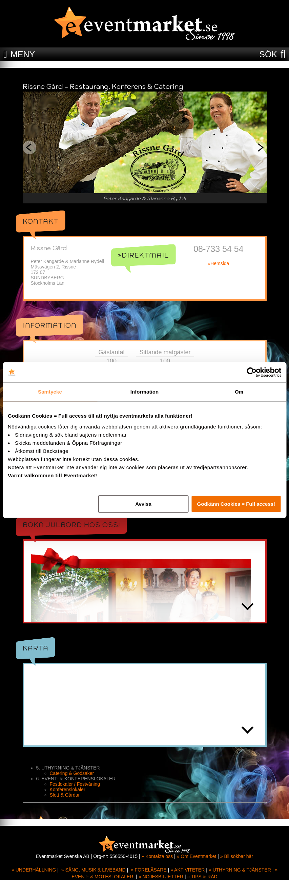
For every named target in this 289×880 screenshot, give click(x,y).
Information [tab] (144, 392)
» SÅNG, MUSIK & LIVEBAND (93, 870)
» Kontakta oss (157, 856)
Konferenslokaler (67, 789)
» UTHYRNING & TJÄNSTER (240, 870)
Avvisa (143, 504)
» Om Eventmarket (196, 856)
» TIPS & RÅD (202, 876)
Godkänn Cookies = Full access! (236, 504)
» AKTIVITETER (187, 870)
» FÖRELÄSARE (149, 870)
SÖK (268, 54)
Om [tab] (239, 392)
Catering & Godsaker (72, 773)
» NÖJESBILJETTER (161, 876)
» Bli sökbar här (236, 856)
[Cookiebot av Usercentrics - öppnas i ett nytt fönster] (251, 372)
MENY (23, 54)
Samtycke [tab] (50, 392)
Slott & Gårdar (65, 795)
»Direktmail (143, 255)
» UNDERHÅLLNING (34, 870)
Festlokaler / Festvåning (75, 784)
